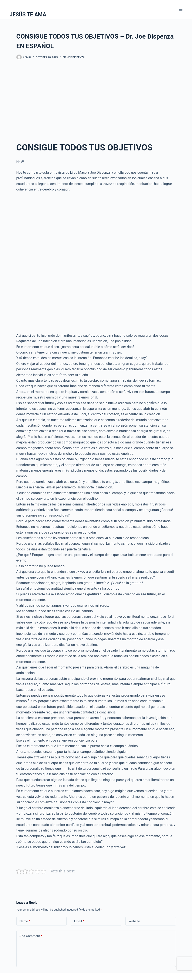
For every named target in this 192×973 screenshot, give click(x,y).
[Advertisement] (96, 98)
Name (25, 921)
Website (134, 921)
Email (79, 921)
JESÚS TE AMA (28, 15)
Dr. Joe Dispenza (73, 57)
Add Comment (31, 936)
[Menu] (180, 9)
